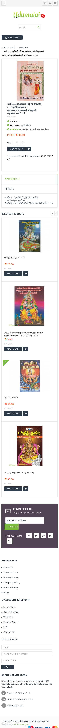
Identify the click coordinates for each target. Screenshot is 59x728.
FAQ (4, 620)
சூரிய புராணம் (11, 397)
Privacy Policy (10, 571)
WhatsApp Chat (15, 699)
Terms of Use (9, 566)
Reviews (9, 188)
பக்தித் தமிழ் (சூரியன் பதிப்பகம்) (19, 472)
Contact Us (8, 625)
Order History (9, 605)
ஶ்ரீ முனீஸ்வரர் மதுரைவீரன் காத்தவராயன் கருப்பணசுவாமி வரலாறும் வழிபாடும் (23, 334)
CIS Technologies (20, 718)
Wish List (7, 610)
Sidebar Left (12, 37)
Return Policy (9, 581)
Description (12, 179)
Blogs (5, 586)
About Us (7, 561)
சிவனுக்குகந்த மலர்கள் (14, 257)
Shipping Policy (10, 576)
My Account (8, 600)
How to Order (9, 615)
